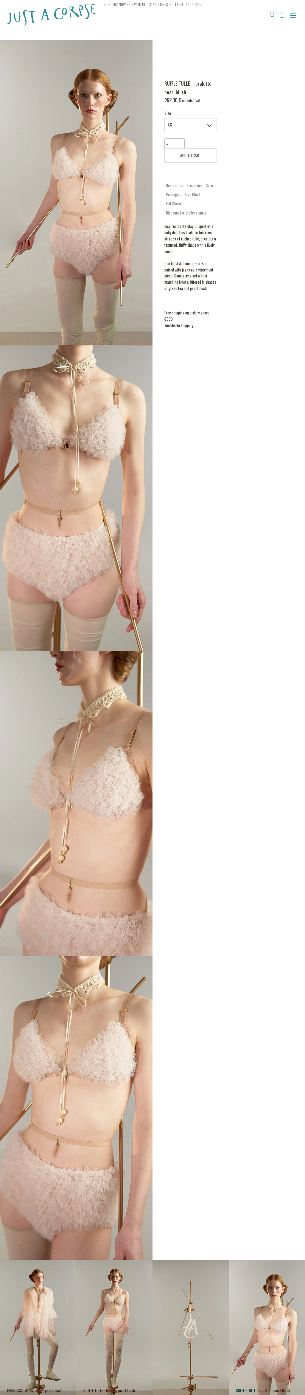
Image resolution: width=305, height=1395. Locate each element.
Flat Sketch (174, 203)
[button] (272, 15)
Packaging (173, 194)
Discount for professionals (186, 213)
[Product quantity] (174, 143)
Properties (194, 185)
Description (174, 185)
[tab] (174, 185)
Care (209, 185)
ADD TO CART (190, 155)
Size (167, 113)
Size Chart (192, 194)
